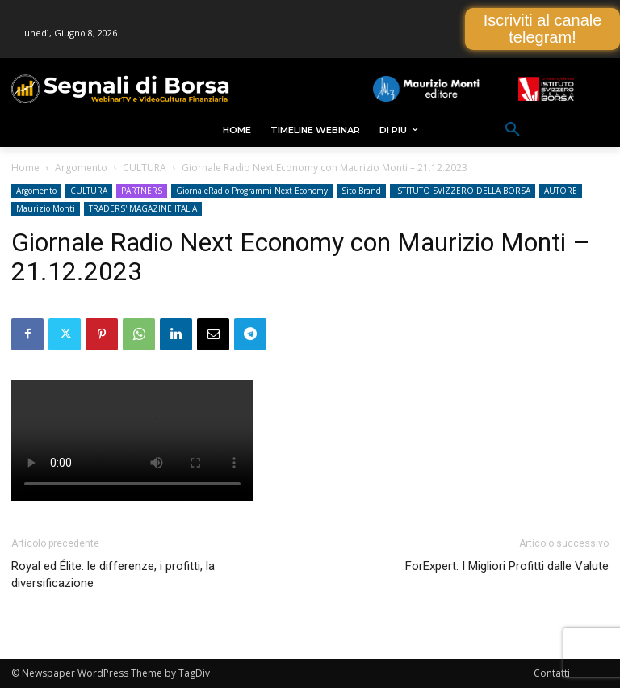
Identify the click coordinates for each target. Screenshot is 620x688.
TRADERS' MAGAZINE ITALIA (143, 208)
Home (25, 167)
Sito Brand (361, 190)
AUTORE (560, 190)
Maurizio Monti (45, 208)
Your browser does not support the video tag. (132, 440)
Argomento (81, 167)
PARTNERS (141, 190)
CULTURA (144, 167)
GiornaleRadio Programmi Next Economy (252, 190)
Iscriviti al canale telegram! (543, 28)
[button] (512, 130)
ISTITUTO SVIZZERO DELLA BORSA (462, 190)
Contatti (552, 673)
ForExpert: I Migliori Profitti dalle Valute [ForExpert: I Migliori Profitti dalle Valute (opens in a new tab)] (507, 566)
